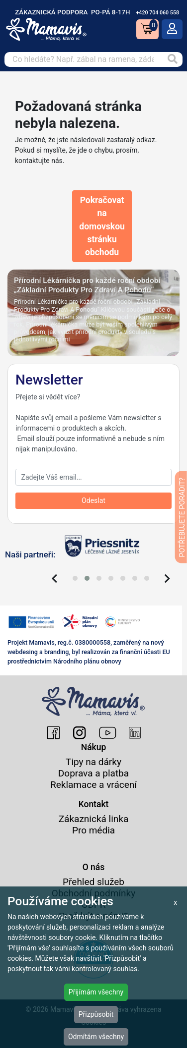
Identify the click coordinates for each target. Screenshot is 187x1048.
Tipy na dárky (93, 762)
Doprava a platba (93, 773)
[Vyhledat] (173, 59)
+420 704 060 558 (157, 12)
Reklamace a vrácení (93, 784)
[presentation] (54, 578)
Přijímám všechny (96, 992)
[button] (75, 578)
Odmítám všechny (96, 1037)
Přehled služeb (93, 881)
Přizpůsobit (96, 1014)
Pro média (93, 830)
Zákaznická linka (94, 819)
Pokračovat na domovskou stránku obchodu (102, 226)
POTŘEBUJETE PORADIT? (182, 517)
